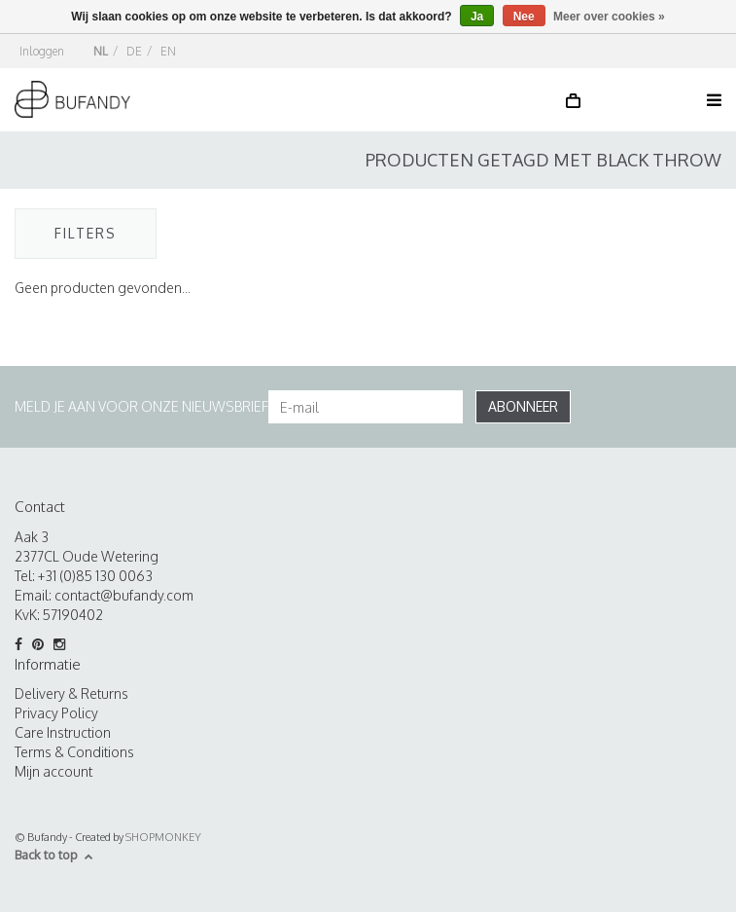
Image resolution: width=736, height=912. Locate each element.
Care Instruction (63, 732)
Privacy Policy (56, 713)
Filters (85, 233)
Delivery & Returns (71, 693)
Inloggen (41, 51)
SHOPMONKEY (163, 837)
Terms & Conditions (74, 752)
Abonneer (523, 406)
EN (168, 51)
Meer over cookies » (609, 16)
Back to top (54, 854)
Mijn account (53, 771)
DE (134, 51)
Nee (524, 16)
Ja (477, 16)
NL (100, 51)
